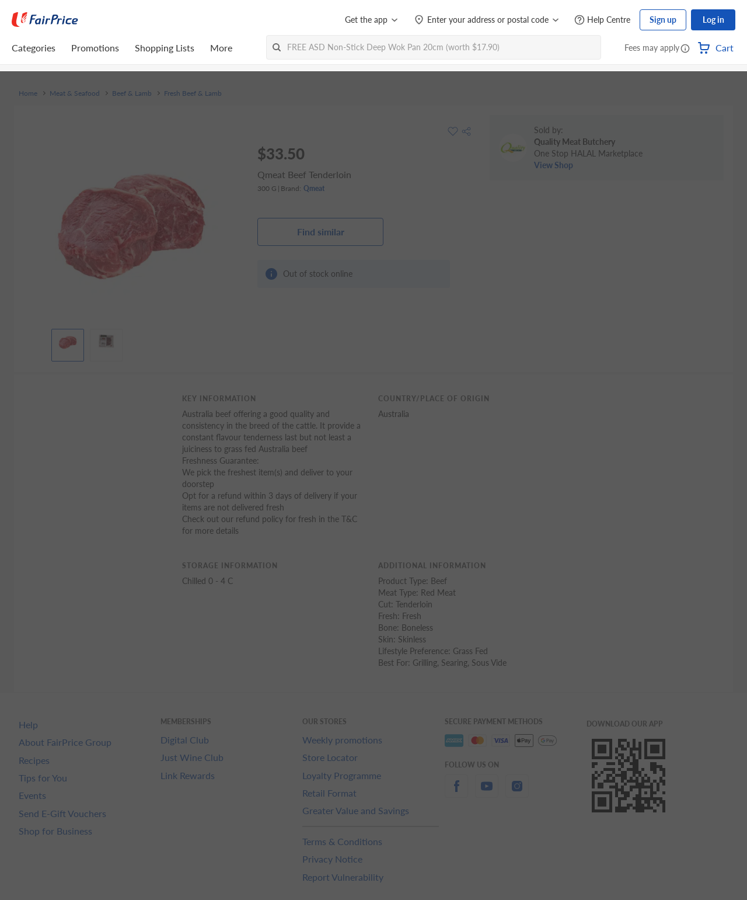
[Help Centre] (602, 20)
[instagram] (517, 792)
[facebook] (456, 792)
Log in (713, 20)
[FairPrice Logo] (45, 20)
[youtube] (486, 792)
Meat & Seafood (75, 93)
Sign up (663, 20)
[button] (685, 49)
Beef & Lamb (132, 93)
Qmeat (313, 188)
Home (28, 93)
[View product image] (67, 342)
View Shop (553, 165)
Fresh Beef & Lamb (193, 93)
